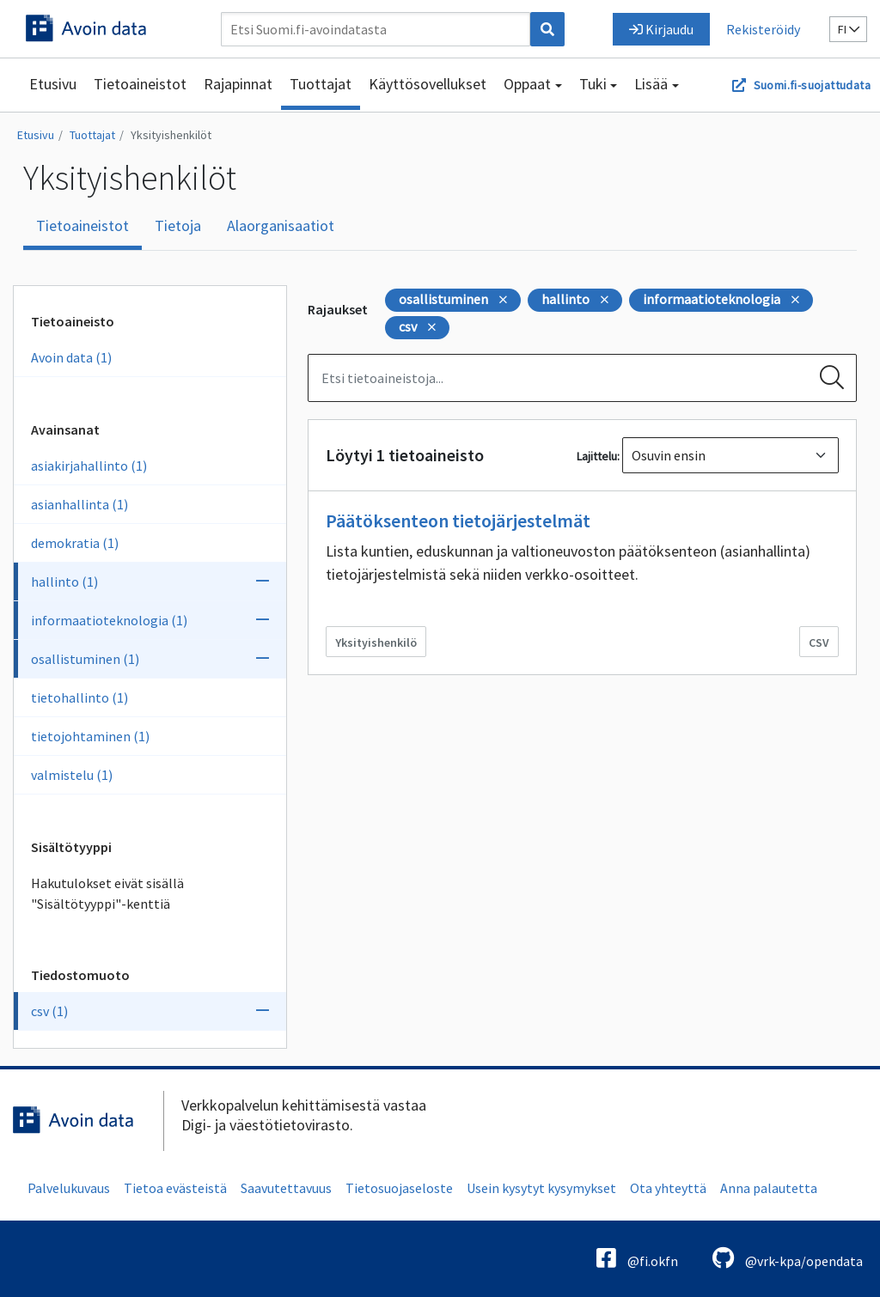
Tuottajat (320, 84)
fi (848, 29)
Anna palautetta (768, 1188)
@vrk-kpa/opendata (787, 1258)
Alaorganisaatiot (280, 225)
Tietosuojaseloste (399, 1188)
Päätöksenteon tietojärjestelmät (458, 520)
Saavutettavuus (286, 1188)
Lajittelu (597, 456)
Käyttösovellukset (427, 84)
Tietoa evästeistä (175, 1188)
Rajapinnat (238, 84)
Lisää (651, 84)
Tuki (593, 84)
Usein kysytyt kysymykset (541, 1188)
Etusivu (52, 84)
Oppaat (527, 84)
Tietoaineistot (140, 84)
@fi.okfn (637, 1258)
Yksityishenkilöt (171, 135)
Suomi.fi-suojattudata (812, 85)
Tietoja (178, 225)
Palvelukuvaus (69, 1188)
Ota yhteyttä (668, 1188)
